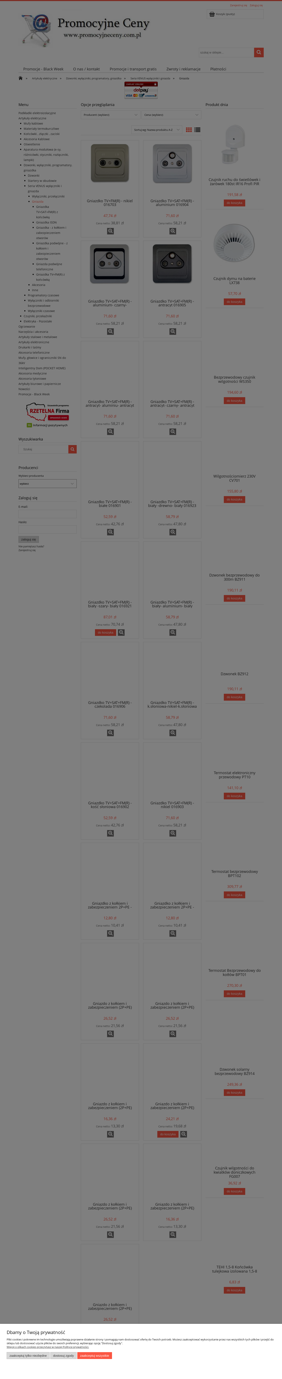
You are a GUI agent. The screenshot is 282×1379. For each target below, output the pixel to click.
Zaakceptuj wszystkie (94, 1355)
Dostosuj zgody (63, 1355)
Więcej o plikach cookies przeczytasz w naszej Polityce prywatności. (48, 1347)
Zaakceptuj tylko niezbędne (28, 1355)
